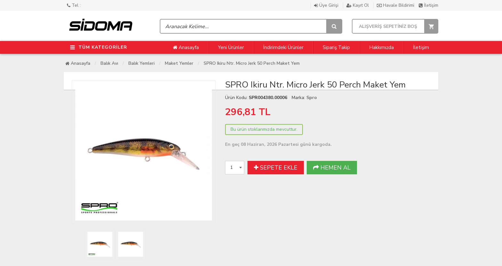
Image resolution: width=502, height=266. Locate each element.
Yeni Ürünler (231, 47)
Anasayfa (186, 47)
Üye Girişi (327, 5)
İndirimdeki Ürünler (283, 47)
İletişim (428, 5)
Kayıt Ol (358, 5)
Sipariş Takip (336, 47)
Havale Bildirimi (396, 5)
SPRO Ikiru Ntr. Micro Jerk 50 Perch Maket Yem (252, 63)
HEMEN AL (332, 167)
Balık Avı (109, 63)
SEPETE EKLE (275, 167)
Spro (311, 98)
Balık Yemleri (141, 63)
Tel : (74, 5)
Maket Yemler (179, 63)
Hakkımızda (381, 47)
